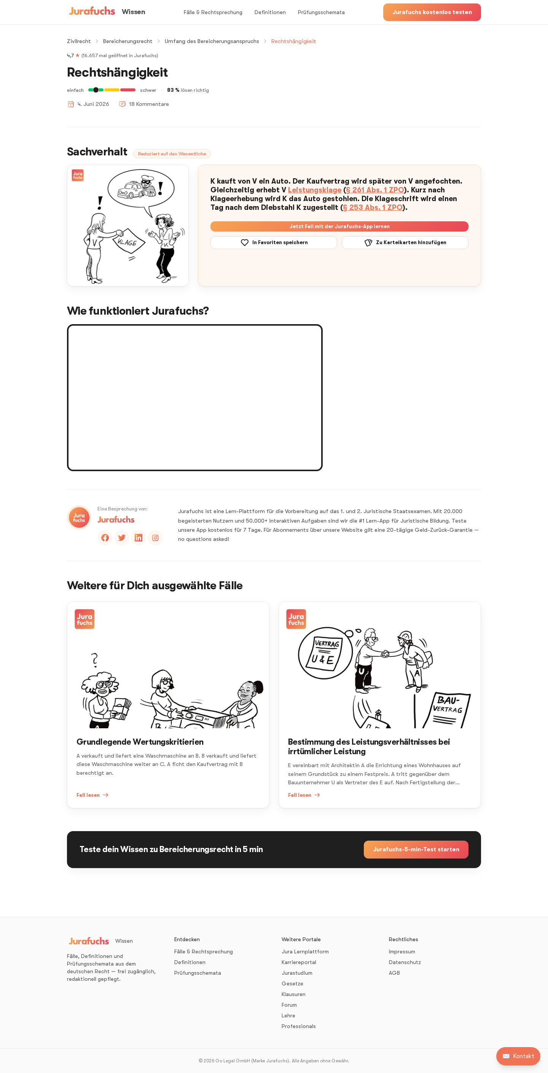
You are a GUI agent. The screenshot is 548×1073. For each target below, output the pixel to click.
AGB (394, 973)
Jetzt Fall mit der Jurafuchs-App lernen (339, 226)
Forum (289, 1005)
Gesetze (292, 983)
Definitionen (270, 12)
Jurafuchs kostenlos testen (432, 12)
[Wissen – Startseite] (106, 12)
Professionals (299, 1026)
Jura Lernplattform (305, 951)
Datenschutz (405, 962)
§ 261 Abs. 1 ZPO (375, 190)
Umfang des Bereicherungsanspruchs (212, 41)
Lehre (288, 1015)
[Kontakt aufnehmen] (518, 1056)
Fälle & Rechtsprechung (213, 12)
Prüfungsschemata (321, 12)
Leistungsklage (314, 190)
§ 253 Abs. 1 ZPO (373, 207)
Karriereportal (299, 962)
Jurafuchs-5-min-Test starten (416, 849)
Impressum (402, 951)
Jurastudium (297, 973)
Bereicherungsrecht (128, 41)
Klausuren (294, 994)
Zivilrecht (79, 41)
